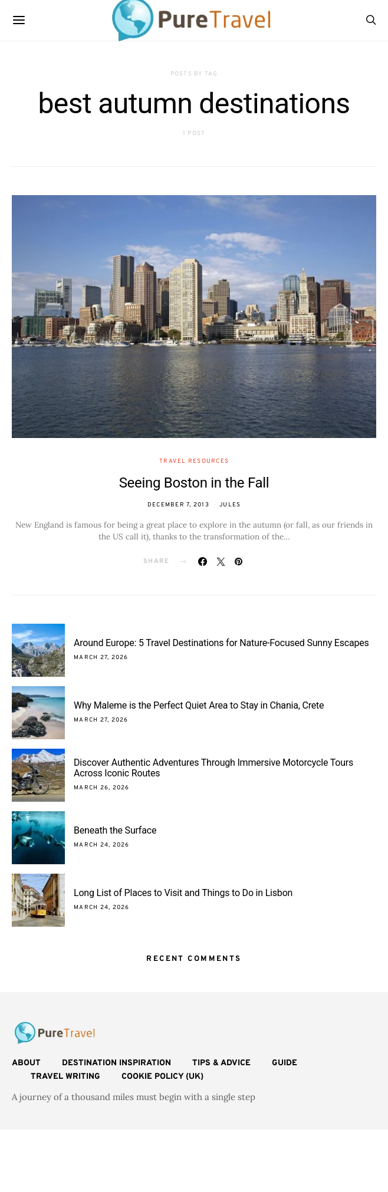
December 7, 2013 (178, 505)
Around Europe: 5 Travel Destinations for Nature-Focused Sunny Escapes (221, 642)
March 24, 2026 (102, 845)
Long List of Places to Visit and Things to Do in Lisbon (183, 892)
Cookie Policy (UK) (162, 1077)
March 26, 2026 (102, 788)
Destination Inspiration (116, 1063)
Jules (230, 505)
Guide (284, 1063)
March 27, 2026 (101, 657)
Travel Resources (194, 461)
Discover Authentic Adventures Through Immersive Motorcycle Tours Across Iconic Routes (213, 768)
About (26, 1063)
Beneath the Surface (115, 830)
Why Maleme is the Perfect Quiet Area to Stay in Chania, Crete (199, 705)
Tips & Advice (221, 1063)
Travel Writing (65, 1077)
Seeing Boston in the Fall (194, 483)
